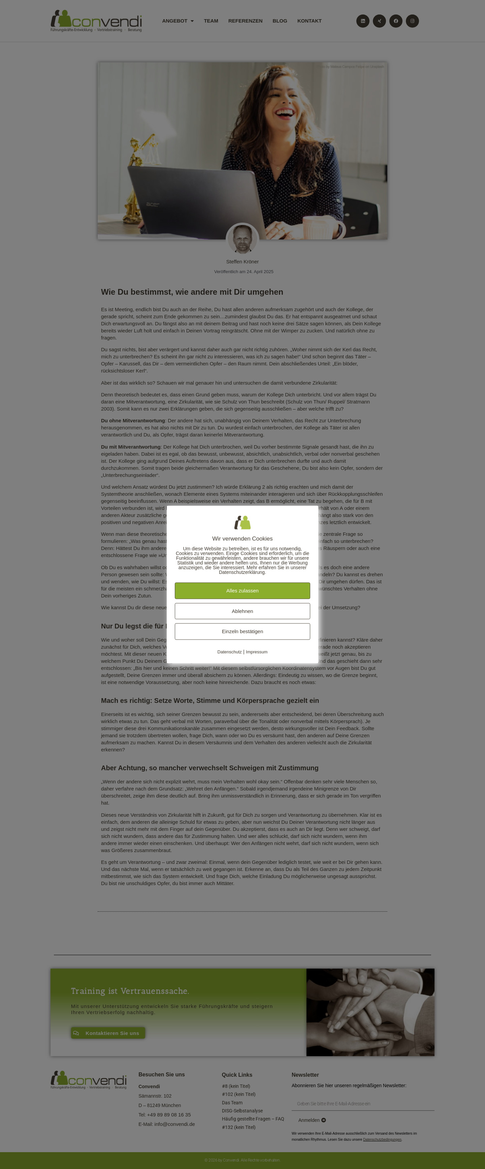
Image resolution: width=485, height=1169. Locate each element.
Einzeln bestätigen (242, 631)
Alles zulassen (242, 590)
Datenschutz (230, 651)
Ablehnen (242, 611)
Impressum (256, 651)
